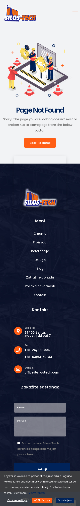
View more (36, 492)
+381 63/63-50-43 (38, 357)
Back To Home (40, 143)
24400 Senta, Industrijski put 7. (38, 334)
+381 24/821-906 (37, 350)
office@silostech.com (41, 372)
